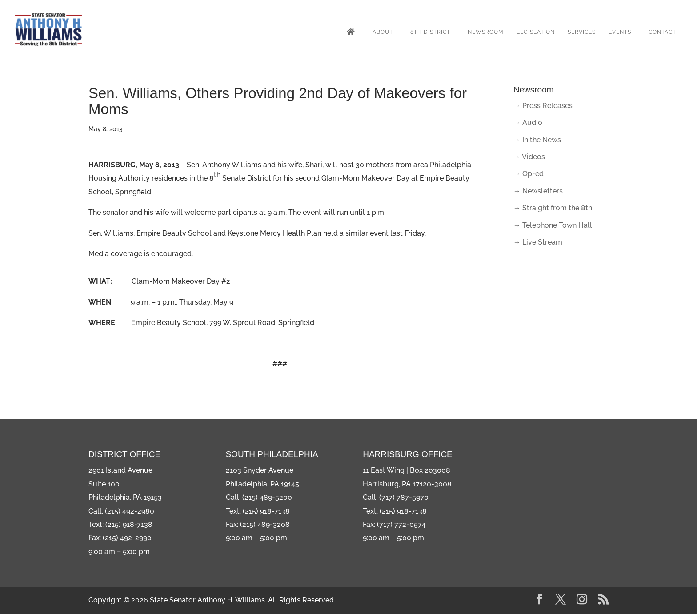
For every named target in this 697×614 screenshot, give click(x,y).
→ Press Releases (543, 105)
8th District (430, 32)
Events (620, 32)
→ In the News (537, 140)
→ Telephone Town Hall (552, 225)
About (383, 32)
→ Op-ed (528, 173)
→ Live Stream (537, 242)
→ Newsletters (538, 191)
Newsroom (486, 32)
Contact (662, 32)
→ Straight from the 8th (552, 208)
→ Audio (527, 122)
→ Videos (529, 156)
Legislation (536, 32)
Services (582, 32)
